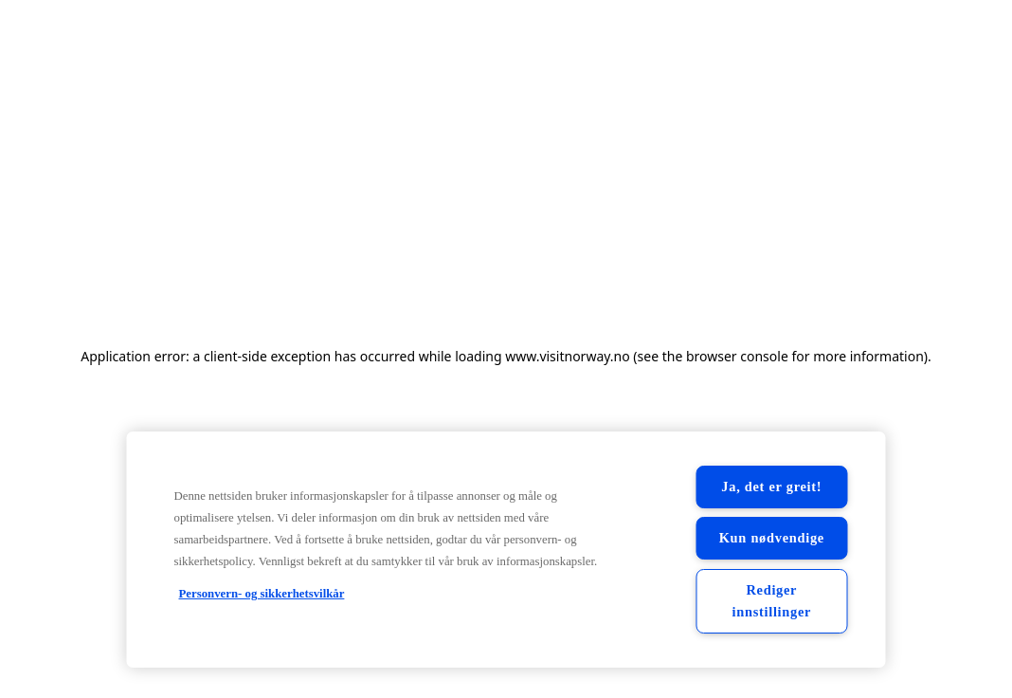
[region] (506, 550)
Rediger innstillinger (771, 600)
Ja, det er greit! (771, 486)
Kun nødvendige (771, 537)
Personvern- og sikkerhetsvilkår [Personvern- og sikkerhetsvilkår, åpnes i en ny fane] (262, 593)
